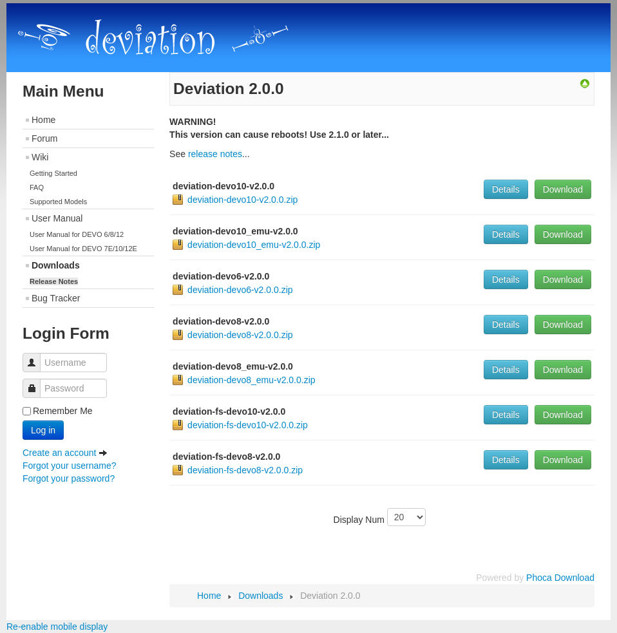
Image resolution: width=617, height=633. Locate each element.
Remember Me (63, 411)
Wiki (40, 157)
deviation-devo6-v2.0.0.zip (239, 290)
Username (36, 356)
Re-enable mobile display (57, 626)
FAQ (37, 187)
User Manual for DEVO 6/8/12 (77, 234)
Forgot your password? (69, 478)
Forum (44, 138)
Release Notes (54, 281)
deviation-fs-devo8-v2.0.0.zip (245, 470)
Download (563, 189)
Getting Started (53, 173)
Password (36, 382)
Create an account (65, 453)
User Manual (57, 218)
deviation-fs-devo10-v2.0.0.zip (247, 425)
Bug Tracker (56, 298)
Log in (43, 430)
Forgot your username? (70, 465)
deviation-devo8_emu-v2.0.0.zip (251, 380)
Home (43, 120)
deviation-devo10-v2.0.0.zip (242, 199)
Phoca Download (560, 577)
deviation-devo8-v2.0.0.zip (239, 335)
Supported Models (58, 201)
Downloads (56, 265)
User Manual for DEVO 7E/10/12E (83, 248)
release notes (215, 154)
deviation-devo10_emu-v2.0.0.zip (253, 245)
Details (506, 189)
